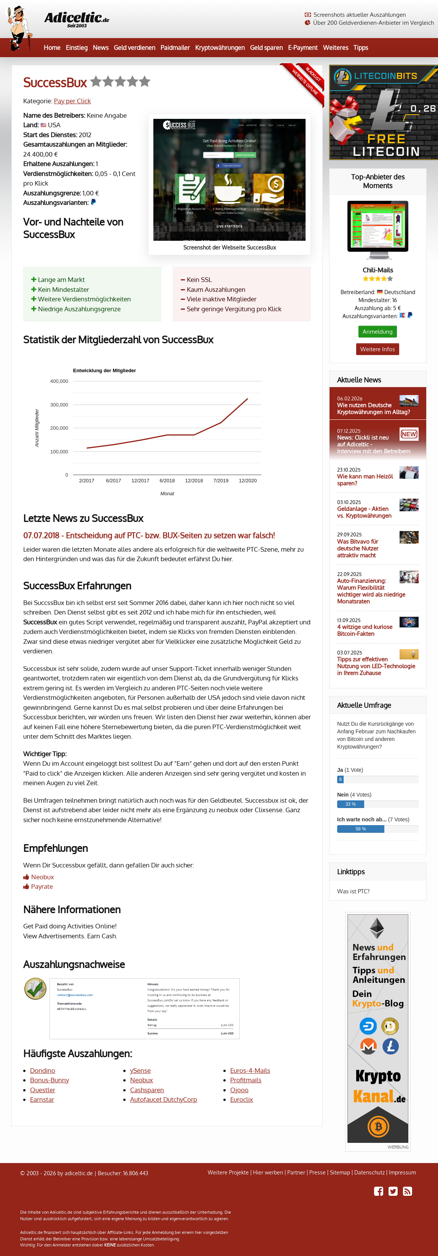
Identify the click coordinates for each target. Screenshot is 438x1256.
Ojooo (239, 1090)
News (100, 47)
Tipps (361, 47)
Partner (296, 1172)
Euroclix (241, 1099)
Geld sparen (266, 47)
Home (52, 47)
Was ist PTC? (353, 891)
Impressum (402, 1172)
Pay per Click (72, 101)
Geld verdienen (134, 47)
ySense (140, 1070)
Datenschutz (369, 1172)
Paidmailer (175, 47)
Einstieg (77, 47)
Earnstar (42, 1099)
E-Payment (303, 47)
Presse (317, 1172)
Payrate (42, 886)
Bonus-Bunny (49, 1080)
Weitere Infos (377, 349)
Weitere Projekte (228, 1172)
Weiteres (335, 47)
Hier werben (268, 1172)
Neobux (42, 877)
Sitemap (340, 1172)
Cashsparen (147, 1090)
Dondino (42, 1070)
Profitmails (245, 1080)
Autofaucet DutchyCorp (163, 1099)
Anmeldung (378, 331)
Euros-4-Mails (250, 1070)
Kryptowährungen (220, 47)
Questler (42, 1090)
